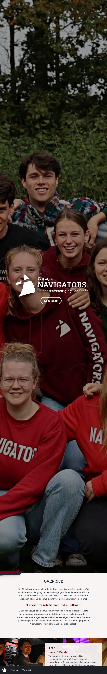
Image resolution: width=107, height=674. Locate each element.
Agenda (14, 670)
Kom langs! (51, 300)
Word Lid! (26, 670)
